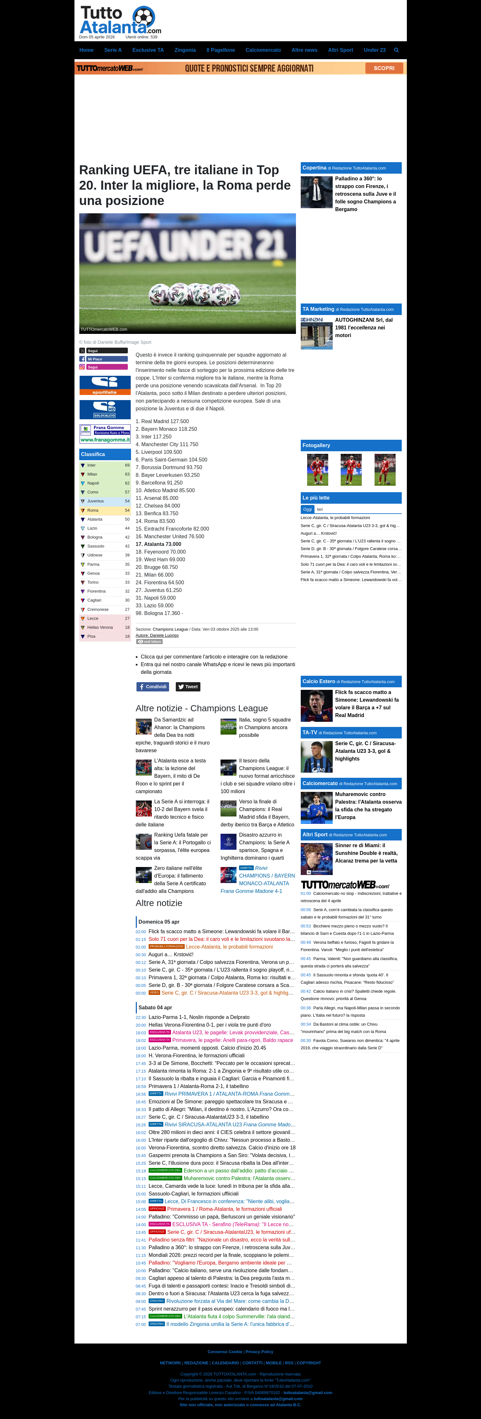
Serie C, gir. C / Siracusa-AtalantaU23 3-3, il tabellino (209, 1117)
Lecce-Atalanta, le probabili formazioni (211, 947)
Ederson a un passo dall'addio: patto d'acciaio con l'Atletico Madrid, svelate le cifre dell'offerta (272, 1170)
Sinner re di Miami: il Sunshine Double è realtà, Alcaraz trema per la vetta (366, 853)
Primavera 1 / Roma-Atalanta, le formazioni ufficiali (215, 1209)
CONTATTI (252, 1362)
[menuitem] (396, 50)
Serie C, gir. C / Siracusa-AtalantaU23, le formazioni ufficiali (225, 1232)
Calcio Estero (319, 681)
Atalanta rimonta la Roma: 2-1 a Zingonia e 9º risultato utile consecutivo (229, 1071)
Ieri (320, 509)
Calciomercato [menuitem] (263, 50)
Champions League (171, 629)
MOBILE (274, 1362)
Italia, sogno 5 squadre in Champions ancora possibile (265, 727)
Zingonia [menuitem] (185, 50)
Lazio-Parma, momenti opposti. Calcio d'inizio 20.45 (207, 1048)
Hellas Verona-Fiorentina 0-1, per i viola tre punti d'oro (210, 1025)
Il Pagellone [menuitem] (220, 50)
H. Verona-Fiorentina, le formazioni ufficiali (196, 1055)
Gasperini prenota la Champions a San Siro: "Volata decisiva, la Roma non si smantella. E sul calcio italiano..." (274, 1155)
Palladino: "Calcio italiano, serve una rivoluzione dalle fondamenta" (224, 1270)
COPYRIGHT (309, 1362)
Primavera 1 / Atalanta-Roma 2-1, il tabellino (199, 1086)
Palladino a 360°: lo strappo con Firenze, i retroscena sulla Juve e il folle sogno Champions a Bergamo (265, 1247)
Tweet (188, 687)
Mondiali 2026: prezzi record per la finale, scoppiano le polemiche (223, 1255)
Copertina (315, 167)
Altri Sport (315, 834)
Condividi (153, 687)
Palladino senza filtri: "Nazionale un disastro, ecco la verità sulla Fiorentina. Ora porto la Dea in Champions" (270, 1239)
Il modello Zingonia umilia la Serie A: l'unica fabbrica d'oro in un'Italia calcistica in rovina (256, 1324)
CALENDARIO (225, 1362)
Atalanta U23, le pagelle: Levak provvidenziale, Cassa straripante (234, 1032)
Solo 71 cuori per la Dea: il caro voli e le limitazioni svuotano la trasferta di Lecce (240, 939)
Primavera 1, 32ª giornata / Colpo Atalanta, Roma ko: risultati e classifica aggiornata (243, 977)
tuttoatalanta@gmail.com (307, 1392)
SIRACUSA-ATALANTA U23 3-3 (227, 1124)
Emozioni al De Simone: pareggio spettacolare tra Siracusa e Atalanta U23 (233, 1101)
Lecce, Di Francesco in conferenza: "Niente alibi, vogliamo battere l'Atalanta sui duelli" (254, 1201)
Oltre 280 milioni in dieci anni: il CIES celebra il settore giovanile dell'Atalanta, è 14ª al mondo (254, 1132)
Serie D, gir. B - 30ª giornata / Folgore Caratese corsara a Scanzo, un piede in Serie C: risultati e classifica (269, 985)
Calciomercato (320, 783)
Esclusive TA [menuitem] (148, 50)
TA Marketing (319, 309)
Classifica (93, 454)
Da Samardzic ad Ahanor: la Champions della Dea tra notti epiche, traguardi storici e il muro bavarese (173, 735)
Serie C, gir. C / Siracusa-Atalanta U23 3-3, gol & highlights (222, 993)
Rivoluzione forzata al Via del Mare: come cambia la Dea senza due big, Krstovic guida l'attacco (266, 1301)
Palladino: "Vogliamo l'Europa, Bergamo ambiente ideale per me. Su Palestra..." (239, 1262)
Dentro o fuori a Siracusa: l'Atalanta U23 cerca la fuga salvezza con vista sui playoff (243, 1293)
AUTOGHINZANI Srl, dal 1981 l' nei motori (364, 327)
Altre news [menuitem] (304, 50)
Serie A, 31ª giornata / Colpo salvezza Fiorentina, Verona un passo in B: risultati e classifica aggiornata (265, 962)
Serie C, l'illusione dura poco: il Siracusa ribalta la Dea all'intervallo (224, 1163)
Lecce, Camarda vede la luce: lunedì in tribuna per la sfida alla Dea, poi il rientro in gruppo (251, 1186)
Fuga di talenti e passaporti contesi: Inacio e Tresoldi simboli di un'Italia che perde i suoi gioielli (255, 1286)
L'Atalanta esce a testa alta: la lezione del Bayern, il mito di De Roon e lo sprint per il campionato (171, 776)
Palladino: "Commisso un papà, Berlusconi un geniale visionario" (222, 1216)
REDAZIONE (196, 1362)
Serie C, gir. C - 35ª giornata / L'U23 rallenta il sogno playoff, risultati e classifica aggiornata (252, 970)
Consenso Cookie (225, 1351)
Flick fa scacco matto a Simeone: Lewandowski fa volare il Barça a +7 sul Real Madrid (246, 931)
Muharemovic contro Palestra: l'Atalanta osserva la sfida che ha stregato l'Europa (258, 1178)
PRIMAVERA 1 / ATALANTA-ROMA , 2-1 (235, 1094)
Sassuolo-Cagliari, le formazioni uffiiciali (194, 1193)
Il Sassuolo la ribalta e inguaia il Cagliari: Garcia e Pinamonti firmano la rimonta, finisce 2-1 (251, 1078)
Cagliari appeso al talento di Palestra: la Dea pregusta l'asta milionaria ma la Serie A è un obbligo (258, 1278)
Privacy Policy (259, 1351)
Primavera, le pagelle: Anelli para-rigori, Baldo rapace (221, 1040)
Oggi (307, 509)
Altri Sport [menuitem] (340, 50)
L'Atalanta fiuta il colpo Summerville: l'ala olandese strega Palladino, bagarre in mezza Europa (273, 1316)
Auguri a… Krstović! (170, 954)
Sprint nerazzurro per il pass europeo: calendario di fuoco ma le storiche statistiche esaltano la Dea (261, 1309)
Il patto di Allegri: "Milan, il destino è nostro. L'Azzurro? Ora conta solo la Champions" (245, 1109)
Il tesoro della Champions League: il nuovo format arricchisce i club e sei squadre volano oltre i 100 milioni (258, 776)
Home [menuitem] (87, 50)
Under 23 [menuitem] (375, 50)
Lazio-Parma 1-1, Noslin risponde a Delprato (199, 1017)
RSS (289, 1362)
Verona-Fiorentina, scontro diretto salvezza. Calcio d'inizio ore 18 (222, 1147)
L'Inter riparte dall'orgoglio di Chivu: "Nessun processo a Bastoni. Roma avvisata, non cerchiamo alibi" (264, 1140)
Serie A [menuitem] (113, 50)
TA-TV (311, 732)
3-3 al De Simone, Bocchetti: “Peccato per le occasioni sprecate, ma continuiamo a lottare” (251, 1063)
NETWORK (170, 1362)
